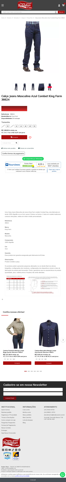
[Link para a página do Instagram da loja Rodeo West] (3, 450)
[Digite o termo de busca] (27, 12)
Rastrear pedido (6, 412)
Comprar (17, 363)
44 (21, 126)
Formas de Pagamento (8, 425)
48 (30, 126)
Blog (24, 422)
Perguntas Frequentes (8, 422)
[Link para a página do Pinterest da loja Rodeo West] (19, 450)
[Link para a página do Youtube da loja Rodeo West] (9, 450)
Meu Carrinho (27, 417)
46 (25, 126)
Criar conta (26, 410)
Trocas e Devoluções (7, 417)
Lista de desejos (28, 420)
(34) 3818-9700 (49, 410)
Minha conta (27, 412)
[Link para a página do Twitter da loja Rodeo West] (16, 450)
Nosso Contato (6, 428)
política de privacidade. (22, 476)
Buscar (61, 12)
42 (16, 126)
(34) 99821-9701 (49, 412)
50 (34, 126)
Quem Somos (5, 410)
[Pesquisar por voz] (55, 12)
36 (3, 126)
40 (12, 126)
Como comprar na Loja (8, 420)
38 (8, 126)
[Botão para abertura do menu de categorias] (2, 5)
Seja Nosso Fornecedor (8, 433)
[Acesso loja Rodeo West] (59, 5)
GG (14, 359)
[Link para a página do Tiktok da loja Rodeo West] (13, 450)
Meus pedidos (27, 415)
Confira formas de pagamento (13, 153)
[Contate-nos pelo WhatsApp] (62, 474)
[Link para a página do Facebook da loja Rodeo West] (6, 450)
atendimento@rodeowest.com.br (54, 415)
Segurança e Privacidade (9, 415)
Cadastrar (9, 398)
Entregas (4, 430)
